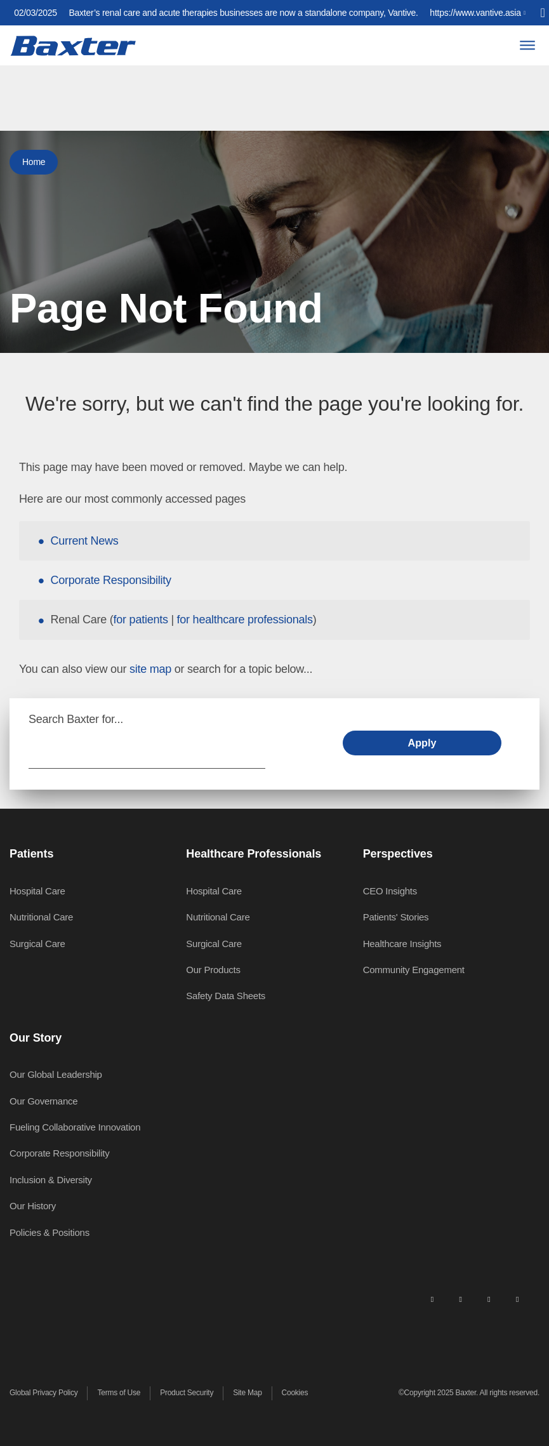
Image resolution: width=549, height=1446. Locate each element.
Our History (33, 1205)
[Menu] (527, 45)
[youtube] (517, 1298)
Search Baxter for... (76, 719)
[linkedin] (432, 1298)
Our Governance (43, 1101)
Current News (85, 540)
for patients (141, 619)
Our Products (213, 969)
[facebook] (460, 1298)
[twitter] (488, 1298)
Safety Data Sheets (225, 995)
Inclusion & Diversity (51, 1179)
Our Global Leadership (56, 1074)
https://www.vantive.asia (475, 13)
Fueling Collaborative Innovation (75, 1127)
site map (150, 669)
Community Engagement (414, 969)
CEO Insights (390, 891)
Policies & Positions (49, 1232)
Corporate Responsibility (111, 580)
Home (33, 162)
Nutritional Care (41, 917)
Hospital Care (37, 891)
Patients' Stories (396, 917)
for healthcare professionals (245, 619)
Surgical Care (37, 943)
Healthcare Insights (402, 943)
